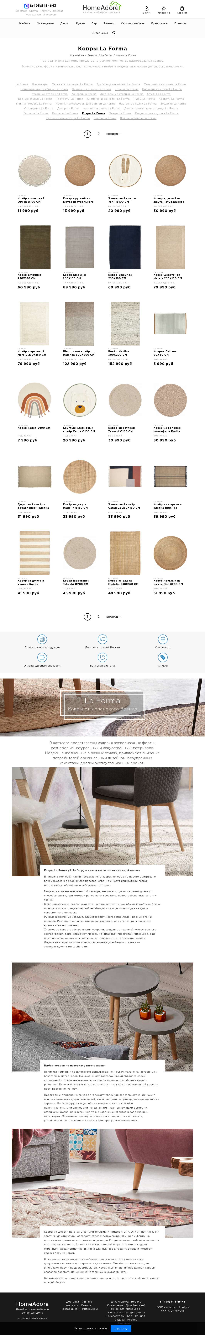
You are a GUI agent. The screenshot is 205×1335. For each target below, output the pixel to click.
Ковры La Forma (93, 113)
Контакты (45, 11)
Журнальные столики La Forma (122, 94)
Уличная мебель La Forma (34, 104)
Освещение (45, 23)
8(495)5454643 (43, 5)
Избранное (163, 13)
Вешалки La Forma (173, 104)
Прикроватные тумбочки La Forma (44, 89)
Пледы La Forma (120, 113)
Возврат (58, 11)
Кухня (80, 23)
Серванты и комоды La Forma (72, 84)
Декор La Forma (68, 109)
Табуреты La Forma (69, 99)
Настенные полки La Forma (138, 104)
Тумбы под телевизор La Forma (118, 84)
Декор (65, 23)
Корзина (182, 13)
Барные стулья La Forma (35, 99)
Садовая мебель (133, 23)
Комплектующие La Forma (138, 118)
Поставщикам (32, 15)
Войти (146, 13)
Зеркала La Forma (36, 113)
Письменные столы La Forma (162, 89)
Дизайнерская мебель (126, 1302)
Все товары (40, 84)
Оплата (33, 11)
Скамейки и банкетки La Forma (108, 99)
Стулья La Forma (159, 94)
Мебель (24, 23)
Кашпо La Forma (105, 118)
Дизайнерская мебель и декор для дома (32, 1307)
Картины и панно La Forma (102, 109)
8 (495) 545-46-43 (173, 1302)
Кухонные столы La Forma (50, 94)
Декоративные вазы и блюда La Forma (151, 109)
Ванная (109, 23)
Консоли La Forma (84, 94)
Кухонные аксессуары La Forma (68, 118)
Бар (94, 23)
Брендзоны (159, 23)
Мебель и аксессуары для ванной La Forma (85, 104)
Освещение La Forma (39, 109)
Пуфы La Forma (144, 99)
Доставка (21, 11)
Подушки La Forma (65, 113)
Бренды (180, 23)
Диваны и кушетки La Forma (91, 89)
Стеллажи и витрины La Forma (165, 84)
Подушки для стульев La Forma (157, 113)
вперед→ (113, 134)
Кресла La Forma (127, 89)
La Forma (22, 84)
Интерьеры (49, 15)
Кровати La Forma (171, 99)
